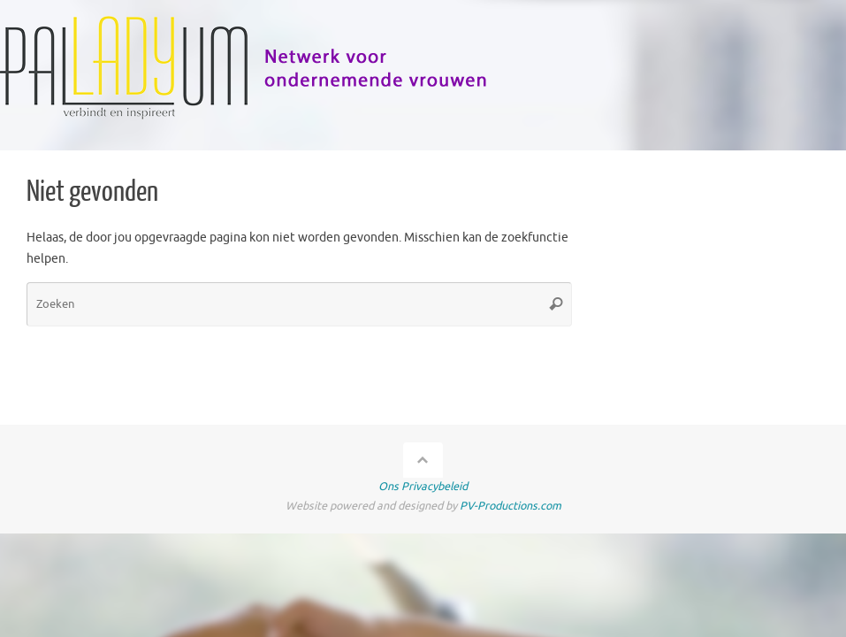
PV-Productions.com (510, 506)
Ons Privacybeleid (423, 487)
